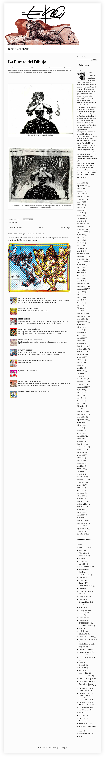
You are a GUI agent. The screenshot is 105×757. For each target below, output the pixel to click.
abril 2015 (80, 368)
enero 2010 (80, 517)
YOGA (81, 736)
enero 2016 (80, 343)
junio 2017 (80, 297)
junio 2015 (80, 362)
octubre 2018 (81, 259)
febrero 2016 (81, 341)
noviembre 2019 (82, 226)
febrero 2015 (81, 373)
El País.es (82, 607)
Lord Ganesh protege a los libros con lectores (26, 234)
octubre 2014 (81, 384)
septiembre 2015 (82, 354)
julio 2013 (80, 425)
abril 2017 (80, 302)
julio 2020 (80, 205)
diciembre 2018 (82, 254)
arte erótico (82, 564)
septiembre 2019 (82, 232)
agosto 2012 (81, 455)
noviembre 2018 (82, 256)
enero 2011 (80, 498)
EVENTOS (82, 617)
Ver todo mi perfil (82, 177)
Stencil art (82, 718)
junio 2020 (80, 207)
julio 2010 (80, 512)
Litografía (82, 665)
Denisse (81, 588)
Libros (81, 662)
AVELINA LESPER (85, 567)
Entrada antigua (65, 227)
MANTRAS (83, 668)
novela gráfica (83, 673)
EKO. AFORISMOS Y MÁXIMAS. (29, 329)
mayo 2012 (80, 463)
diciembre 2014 (82, 379)
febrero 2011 (81, 496)
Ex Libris (82, 620)
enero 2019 (80, 251)
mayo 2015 (80, 365)
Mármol (81, 670)
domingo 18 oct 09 (85, 602)
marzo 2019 (81, 245)
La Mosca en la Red (85, 649)
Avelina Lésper (84, 569)
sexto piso (82, 715)
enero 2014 (80, 409)
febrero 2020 (81, 218)
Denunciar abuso (83, 539)
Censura (81, 580)
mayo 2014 (80, 398)
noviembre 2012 (82, 447)
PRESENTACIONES (86, 681)
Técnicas (82, 721)
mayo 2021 (80, 191)
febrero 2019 (81, 248)
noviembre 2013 (82, 414)
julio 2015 (80, 360)
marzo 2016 (81, 338)
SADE (81, 712)
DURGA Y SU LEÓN (25, 350)
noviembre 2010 (82, 504)
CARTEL (82, 577)
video (81, 731)
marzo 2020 (81, 215)
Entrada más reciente (15, 227)
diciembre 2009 (82, 520)
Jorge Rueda (83, 647)
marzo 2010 (81, 515)
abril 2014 (80, 400)
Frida (80, 628)
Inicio (41, 227)
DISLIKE (82, 599)
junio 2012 (80, 460)
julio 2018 (80, 267)
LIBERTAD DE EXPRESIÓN (28, 308)
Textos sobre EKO (85, 723)
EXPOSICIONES (84, 623)
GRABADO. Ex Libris (86, 636)
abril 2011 (80, 490)
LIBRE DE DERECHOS (87, 657)
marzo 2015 (81, 371)
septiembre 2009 (82, 528)
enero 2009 (80, 531)
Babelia (81, 572)
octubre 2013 (81, 417)
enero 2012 (80, 474)
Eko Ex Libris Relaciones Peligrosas (30, 340)
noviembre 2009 (82, 523)
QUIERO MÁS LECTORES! (27, 371)
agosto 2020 (81, 202)
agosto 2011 (81, 485)
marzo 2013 (81, 436)
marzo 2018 (81, 278)
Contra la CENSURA (86, 586)
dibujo (15, 222)
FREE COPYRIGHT (85, 626)
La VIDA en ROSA (85, 652)
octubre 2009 (81, 526)
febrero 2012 (81, 471)
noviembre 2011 (82, 479)
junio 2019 (80, 240)
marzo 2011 (80, 493)
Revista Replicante (85, 707)
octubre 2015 (81, 352)
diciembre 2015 (82, 346)
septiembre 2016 (82, 322)
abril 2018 (80, 275)
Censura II (82, 583)
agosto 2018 (81, 264)
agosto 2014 (81, 390)
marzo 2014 (81, 403)
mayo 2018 (80, 273)
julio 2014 (80, 392)
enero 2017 (80, 311)
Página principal (84, 65)
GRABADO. (83, 634)
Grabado (81, 631)
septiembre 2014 (82, 387)
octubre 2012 (81, 449)
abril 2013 (80, 433)
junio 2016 (80, 330)
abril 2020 (80, 213)
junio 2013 (80, 428)
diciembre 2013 (82, 411)
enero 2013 (80, 441)
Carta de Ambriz (84, 575)
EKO (90, 73)
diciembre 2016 (82, 313)
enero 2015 (80, 376)
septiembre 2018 (82, 262)
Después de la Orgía (85, 591)
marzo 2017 (81, 305)
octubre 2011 (81, 482)
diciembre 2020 (82, 196)
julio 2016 (80, 327)
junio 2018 (80, 270)
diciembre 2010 (82, 501)
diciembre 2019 (82, 224)
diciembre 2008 (82, 534)
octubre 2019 (81, 229)
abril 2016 (80, 335)
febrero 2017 (81, 308)
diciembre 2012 (82, 444)
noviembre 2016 (82, 316)
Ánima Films (83, 556)
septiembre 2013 (82, 419)
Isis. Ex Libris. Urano (86, 644)
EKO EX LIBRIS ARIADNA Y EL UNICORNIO (34, 391)
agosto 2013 (81, 422)
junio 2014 (80, 395)
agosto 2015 (81, 357)
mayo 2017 (80, 300)
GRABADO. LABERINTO (88, 639)
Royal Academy (84, 710)
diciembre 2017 (82, 283)
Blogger (64, 748)
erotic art (82, 615)
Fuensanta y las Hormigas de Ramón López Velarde (35, 360)
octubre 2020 (81, 199)
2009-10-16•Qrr (84, 548)
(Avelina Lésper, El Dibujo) (44, 72)
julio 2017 (80, 294)
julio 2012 (80, 458)
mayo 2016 (80, 332)
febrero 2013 (81, 439)
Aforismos (82, 550)
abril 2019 (80, 243)
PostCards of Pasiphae (86, 678)
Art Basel (82, 561)
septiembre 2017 (82, 289)
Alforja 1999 (83, 553)
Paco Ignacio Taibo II (86, 676)
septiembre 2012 (82, 452)
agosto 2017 (81, 292)
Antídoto (82, 558)
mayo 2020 (80, 210)
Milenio (32, 207)
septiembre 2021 (82, 185)
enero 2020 (80, 221)
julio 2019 (80, 237)
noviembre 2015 (82, 349)
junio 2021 (80, 188)
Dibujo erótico (83, 596)
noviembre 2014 (82, 381)
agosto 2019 (81, 235)
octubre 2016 (81, 319)
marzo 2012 (81, 469)
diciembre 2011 (82, 477)
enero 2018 (80, 281)
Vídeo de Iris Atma (85, 733)
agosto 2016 (81, 324)
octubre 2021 (81, 183)
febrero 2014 (81, 406)
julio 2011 (80, 488)
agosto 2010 (81, 509)
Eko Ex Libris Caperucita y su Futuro (30, 381)
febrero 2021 (81, 194)
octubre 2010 (81, 507)
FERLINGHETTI (24, 319)
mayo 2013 (80, 430)
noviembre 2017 (82, 286)
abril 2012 (80, 466)
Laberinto (82, 655)
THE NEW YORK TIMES (87, 726)
